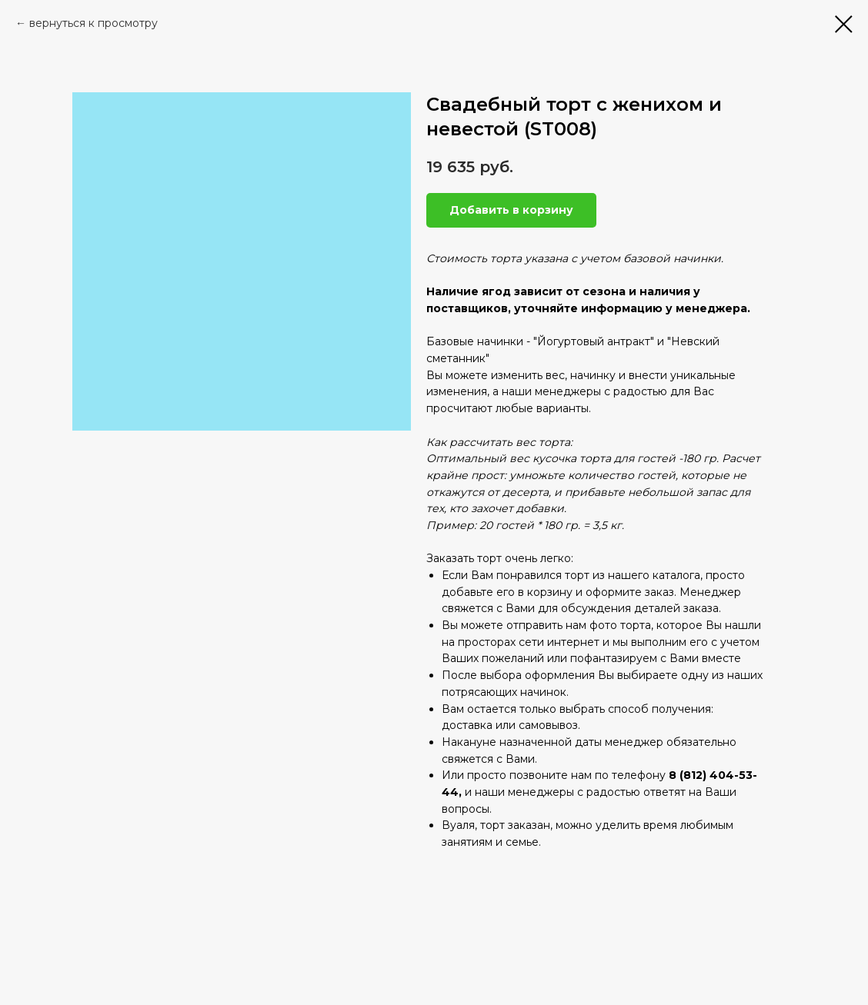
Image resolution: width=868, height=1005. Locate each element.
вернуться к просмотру (93, 23)
